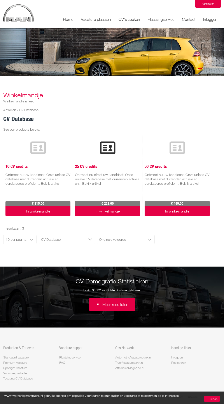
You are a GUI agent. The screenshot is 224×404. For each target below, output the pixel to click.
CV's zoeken (129, 19)
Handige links (181, 347)
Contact (188, 19)
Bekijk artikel (50, 183)
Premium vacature (15, 362)
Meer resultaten (115, 304)
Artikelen (9, 110)
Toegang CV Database (18, 378)
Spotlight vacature (15, 368)
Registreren (178, 362)
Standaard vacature (16, 357)
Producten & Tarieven (18, 347)
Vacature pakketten (15, 373)
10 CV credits (16, 166)
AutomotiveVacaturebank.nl (133, 357)
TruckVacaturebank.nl (129, 362)
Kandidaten (208, 4)
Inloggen (210, 19)
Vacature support (71, 347)
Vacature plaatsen (96, 19)
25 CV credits (86, 166)
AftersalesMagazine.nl (129, 368)
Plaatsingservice (161, 19)
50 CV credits (156, 166)
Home (68, 19)
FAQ (62, 362)
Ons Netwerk (124, 347)
